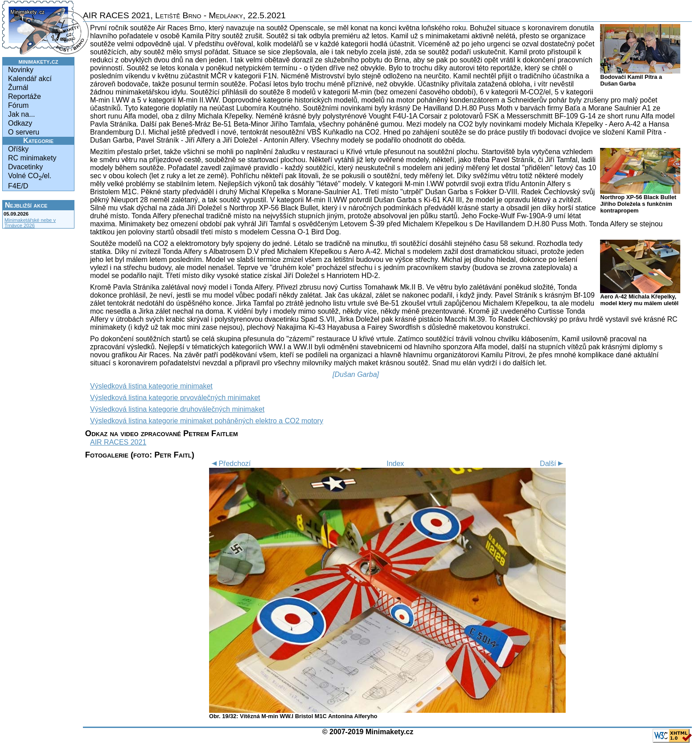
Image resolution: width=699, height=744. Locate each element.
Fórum (18, 105)
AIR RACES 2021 (118, 442)
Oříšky (18, 149)
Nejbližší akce (26, 205)
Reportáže (24, 96)
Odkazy (20, 123)
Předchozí (230, 463)
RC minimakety (32, 158)
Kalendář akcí (30, 78)
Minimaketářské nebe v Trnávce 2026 (30, 222)
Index (395, 463)
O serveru (23, 132)
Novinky (20, 70)
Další (553, 463)
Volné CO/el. (29, 176)
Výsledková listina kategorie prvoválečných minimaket (175, 397)
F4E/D (18, 186)
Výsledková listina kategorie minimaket (151, 386)
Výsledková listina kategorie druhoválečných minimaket (177, 409)
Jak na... (21, 114)
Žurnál (18, 87)
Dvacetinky (25, 167)
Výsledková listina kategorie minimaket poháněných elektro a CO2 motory (206, 421)
